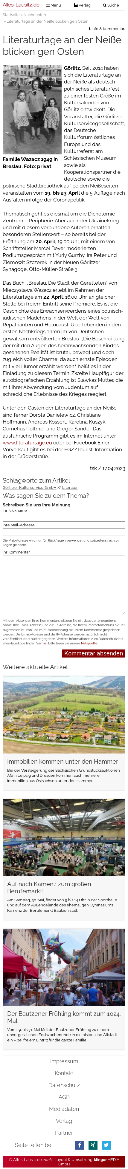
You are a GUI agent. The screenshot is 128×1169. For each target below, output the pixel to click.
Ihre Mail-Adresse (19, 525)
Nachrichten (35, 15)
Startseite (11, 15)
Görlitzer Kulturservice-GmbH (30, 487)
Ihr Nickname (15, 510)
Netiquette (89, 643)
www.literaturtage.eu (27, 443)
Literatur (70, 487)
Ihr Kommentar (16, 552)
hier (44, 643)
